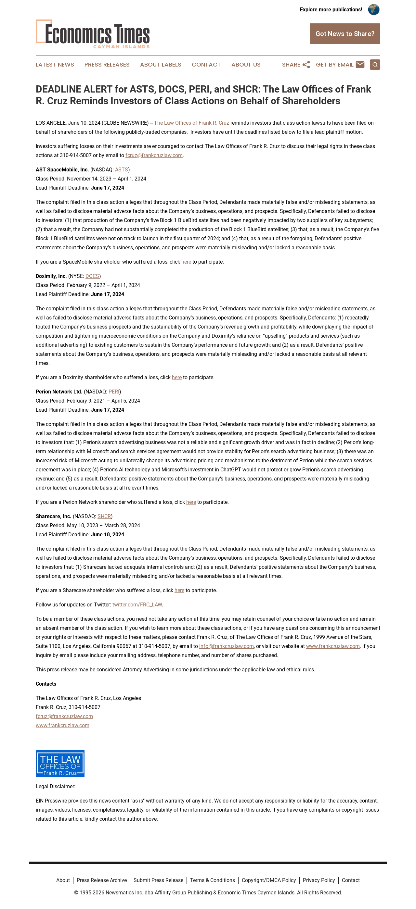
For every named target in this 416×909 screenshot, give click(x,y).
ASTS (121, 170)
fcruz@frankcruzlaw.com (154, 155)
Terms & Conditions (212, 880)
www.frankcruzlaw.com (333, 646)
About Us (246, 64)
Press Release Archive (102, 880)
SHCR (104, 516)
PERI (114, 392)
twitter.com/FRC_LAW (137, 605)
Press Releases (107, 64)
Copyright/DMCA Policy (269, 880)
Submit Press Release (158, 880)
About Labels (160, 64)
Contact (206, 64)
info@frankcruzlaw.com (226, 646)
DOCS (92, 276)
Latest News (55, 64)
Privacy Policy (319, 880)
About (63, 880)
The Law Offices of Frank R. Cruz (191, 123)
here (186, 262)
